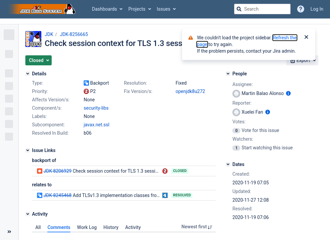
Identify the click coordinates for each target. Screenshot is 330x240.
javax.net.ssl (96, 124)
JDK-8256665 (74, 34)
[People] (228, 73)
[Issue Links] (27, 150)
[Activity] (27, 214)
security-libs (96, 108)
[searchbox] (262, 9)
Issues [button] (163, 9)
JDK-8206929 (57, 171)
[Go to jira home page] (42, 9)
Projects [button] (136, 9)
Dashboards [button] (104, 9)
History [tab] (110, 227)
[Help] (300, 9)
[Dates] (228, 164)
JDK (49, 34)
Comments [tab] (58, 227)
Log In (317, 9)
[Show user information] (288, 93)
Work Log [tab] (87, 227)
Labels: (39, 116)
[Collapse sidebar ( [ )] (9, 232)
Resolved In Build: (50, 133)
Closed (180, 171)
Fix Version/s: (138, 91)
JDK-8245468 (57, 195)
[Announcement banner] (165, 21)
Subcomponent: (48, 124)
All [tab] (38, 227)
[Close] (306, 37)
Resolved (182, 195)
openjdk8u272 (190, 91)
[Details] (27, 73)
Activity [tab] (133, 227)
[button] (38, 60)
